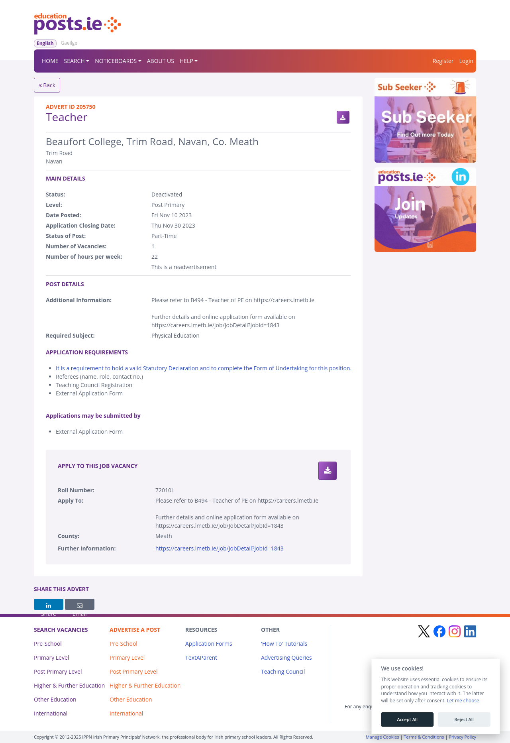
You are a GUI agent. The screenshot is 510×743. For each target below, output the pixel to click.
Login (466, 61)
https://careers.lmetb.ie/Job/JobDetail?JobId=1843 (219, 548)
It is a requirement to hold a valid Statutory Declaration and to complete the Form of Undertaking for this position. (203, 368)
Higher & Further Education (69, 685)
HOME (50, 61)
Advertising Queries (286, 657)
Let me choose (463, 701)
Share (48, 606)
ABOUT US (160, 61)
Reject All (463, 719)
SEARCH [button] (74, 61)
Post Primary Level (58, 671)
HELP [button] (186, 61)
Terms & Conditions (424, 737)
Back (47, 85)
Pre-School (48, 643)
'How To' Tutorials (284, 643)
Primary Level (51, 657)
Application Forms (208, 643)
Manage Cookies (382, 737)
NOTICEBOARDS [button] (116, 61)
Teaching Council (283, 671)
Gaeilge (69, 42)
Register (443, 61)
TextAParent (201, 657)
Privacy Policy (462, 737)
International (50, 713)
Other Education (55, 699)
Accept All (407, 719)
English (45, 43)
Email (80, 606)
